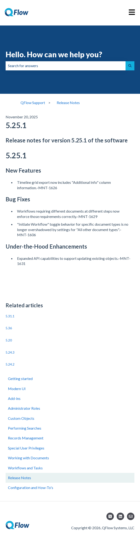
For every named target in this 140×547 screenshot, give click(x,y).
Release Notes (68, 102)
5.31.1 (10, 316)
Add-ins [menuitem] (14, 398)
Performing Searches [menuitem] (24, 428)
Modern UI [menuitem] (17, 388)
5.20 (9, 340)
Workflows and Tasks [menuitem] (25, 468)
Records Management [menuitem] (25, 438)
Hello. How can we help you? (54, 54)
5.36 (9, 328)
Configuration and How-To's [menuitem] (30, 487)
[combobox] (66, 65)
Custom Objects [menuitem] (21, 418)
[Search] (130, 65)
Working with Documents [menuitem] (28, 458)
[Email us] (130, 516)
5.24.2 (10, 364)
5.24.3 (10, 352)
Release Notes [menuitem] (19, 477)
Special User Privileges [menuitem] (26, 448)
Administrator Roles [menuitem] (24, 408)
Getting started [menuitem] (20, 378)
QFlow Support (33, 102)
